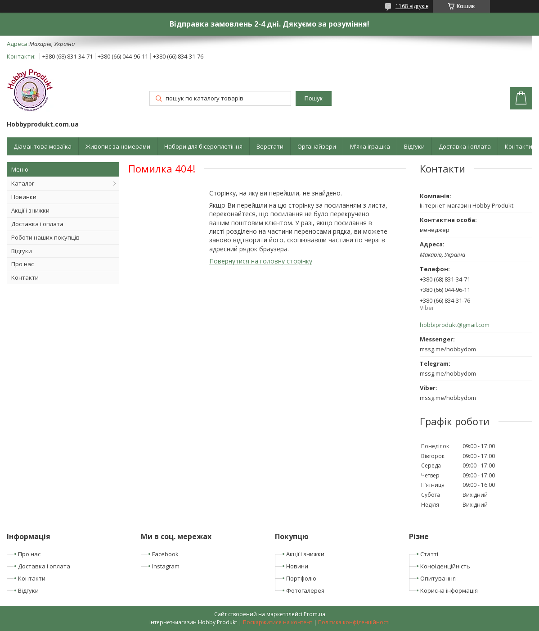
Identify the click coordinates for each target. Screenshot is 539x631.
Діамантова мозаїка (42, 146)
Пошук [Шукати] (314, 98)
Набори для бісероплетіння (203, 146)
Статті (429, 554)
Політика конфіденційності (354, 622)
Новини (297, 566)
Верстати (269, 146)
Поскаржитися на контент (277, 622)
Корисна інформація (449, 590)
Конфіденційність (445, 566)
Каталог (22, 183)
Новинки (23, 197)
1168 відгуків (411, 6)
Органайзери (316, 146)
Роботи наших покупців (45, 237)
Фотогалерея (305, 590)
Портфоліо (301, 578)
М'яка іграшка (370, 146)
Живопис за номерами (117, 146)
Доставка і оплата (465, 146)
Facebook (165, 554)
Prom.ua (314, 614)
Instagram (166, 566)
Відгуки (414, 146)
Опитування (438, 578)
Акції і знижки (30, 210)
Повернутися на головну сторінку (260, 261)
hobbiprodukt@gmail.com (455, 325)
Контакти (518, 146)
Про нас (22, 264)
